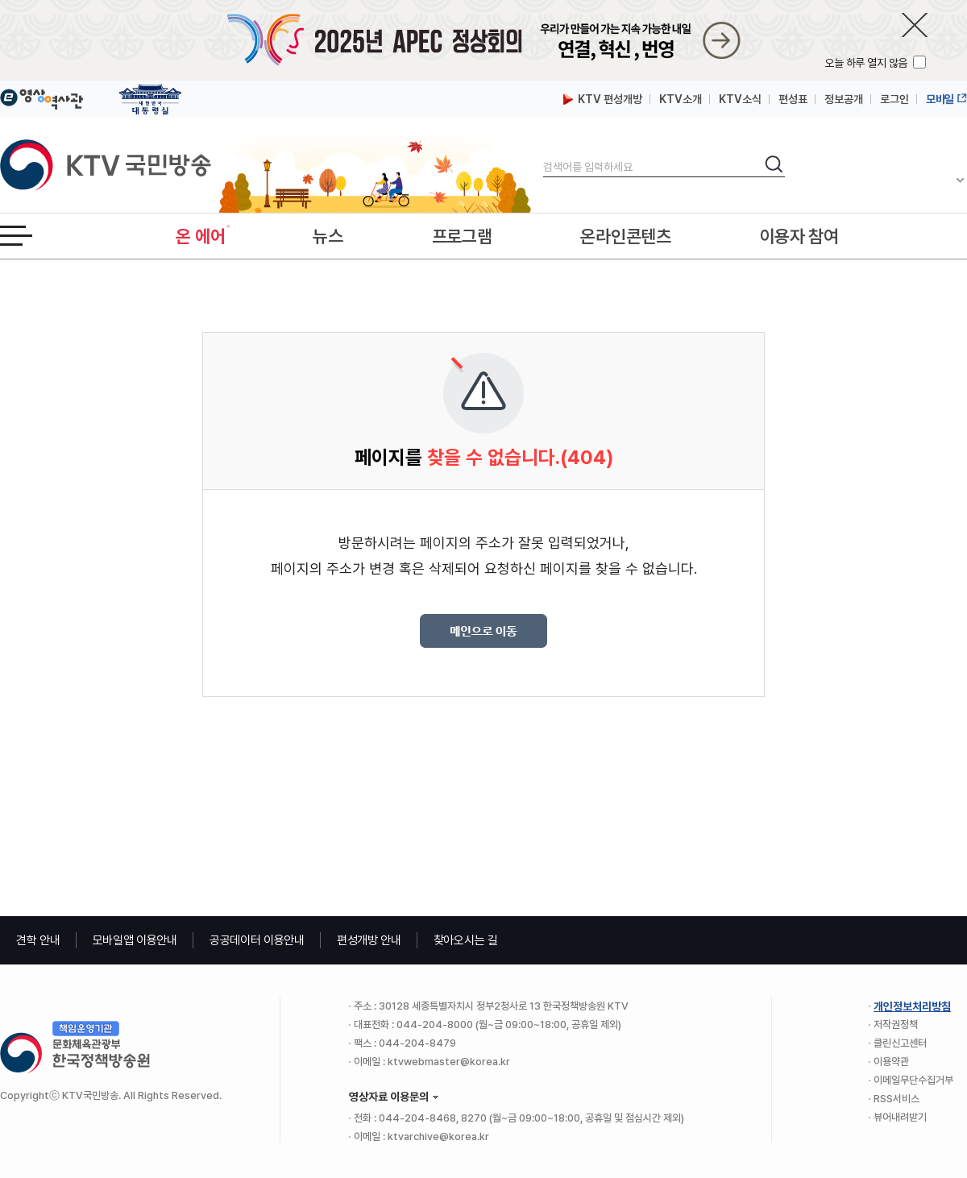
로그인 (894, 99)
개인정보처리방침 (912, 1006)
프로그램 (462, 236)
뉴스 (327, 236)
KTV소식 (740, 99)
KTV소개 (680, 99)
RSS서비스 (896, 1099)
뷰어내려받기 (900, 1117)
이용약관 (891, 1062)
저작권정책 (896, 1024)
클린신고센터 (900, 1043)
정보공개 (843, 99)
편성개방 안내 (369, 940)
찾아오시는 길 (466, 940)
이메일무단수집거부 (913, 1080)
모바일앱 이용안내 (135, 940)
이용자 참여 (799, 236)
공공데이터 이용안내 (257, 940)
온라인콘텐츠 (625, 236)
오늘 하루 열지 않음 (867, 62)
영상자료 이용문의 (389, 1096)
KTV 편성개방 (602, 99)
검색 (543, 153)
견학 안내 (38, 940)
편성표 (792, 99)
